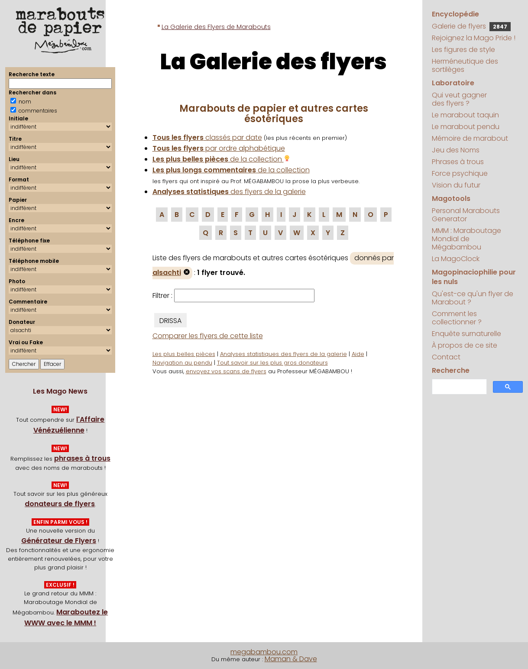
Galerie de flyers (471, 26)
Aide (358, 354)
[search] (458, 386)
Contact (446, 357)
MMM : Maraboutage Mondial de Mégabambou (466, 239)
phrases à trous (82, 458)
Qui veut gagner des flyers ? (459, 99)
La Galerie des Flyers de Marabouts (216, 27)
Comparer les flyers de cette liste (207, 336)
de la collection (221, 159)
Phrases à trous (458, 162)
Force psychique (460, 173)
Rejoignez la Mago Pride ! (473, 38)
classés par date (207, 137)
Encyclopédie (455, 14)
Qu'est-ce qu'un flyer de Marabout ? (472, 298)
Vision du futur (456, 185)
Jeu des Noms (455, 150)
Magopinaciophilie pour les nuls (474, 277)
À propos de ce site (464, 345)
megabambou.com (264, 652)
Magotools (451, 199)
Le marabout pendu (465, 127)
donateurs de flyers (60, 504)
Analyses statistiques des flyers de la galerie (283, 354)
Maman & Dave (291, 659)
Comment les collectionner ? (457, 318)
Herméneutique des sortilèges (465, 65)
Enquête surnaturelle (466, 334)
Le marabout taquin (465, 115)
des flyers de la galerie (229, 192)
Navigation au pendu (182, 363)
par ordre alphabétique (218, 148)
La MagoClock (455, 259)
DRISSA (170, 321)
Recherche (451, 370)
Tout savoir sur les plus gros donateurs (272, 363)
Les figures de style (463, 50)
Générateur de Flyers (58, 541)
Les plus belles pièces (183, 354)
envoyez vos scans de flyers (226, 371)
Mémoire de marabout (470, 138)
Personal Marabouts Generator (466, 215)
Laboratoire (453, 83)
